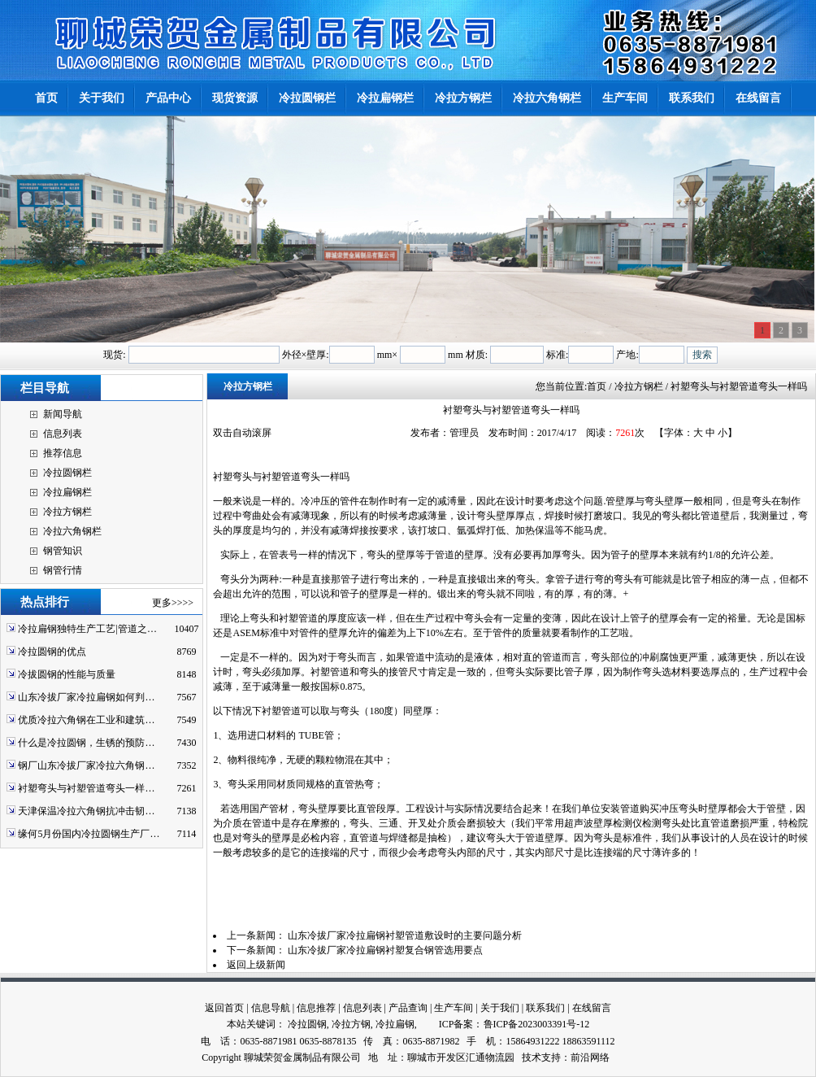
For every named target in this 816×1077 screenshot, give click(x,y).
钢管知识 (62, 550)
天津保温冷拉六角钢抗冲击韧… (86, 811)
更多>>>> (172, 602)
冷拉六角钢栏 (72, 531)
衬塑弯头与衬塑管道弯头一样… (86, 788)
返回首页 (224, 1008)
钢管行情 (62, 570)
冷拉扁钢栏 (67, 492)
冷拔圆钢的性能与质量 (66, 674)
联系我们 (545, 1008)
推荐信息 (62, 453)
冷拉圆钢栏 (67, 472)
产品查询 (408, 1008)
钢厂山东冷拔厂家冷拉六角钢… (86, 765)
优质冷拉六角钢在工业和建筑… (86, 720)
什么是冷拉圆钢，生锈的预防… (86, 742)
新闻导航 (62, 414)
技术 (531, 1057)
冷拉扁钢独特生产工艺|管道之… (87, 628)
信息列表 (62, 433)
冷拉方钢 (351, 1024)
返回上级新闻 (256, 964)
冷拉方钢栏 (67, 511)
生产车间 (453, 1008)
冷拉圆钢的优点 (52, 651)
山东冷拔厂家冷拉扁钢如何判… (86, 697)
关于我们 (499, 1008)
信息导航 (270, 1008)
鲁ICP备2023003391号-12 (537, 1024)
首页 (596, 386)
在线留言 (591, 1008)
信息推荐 (316, 1008)
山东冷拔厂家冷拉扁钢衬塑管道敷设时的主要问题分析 (405, 935)
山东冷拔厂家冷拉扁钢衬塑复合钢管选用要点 (385, 950)
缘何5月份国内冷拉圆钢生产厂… (88, 833)
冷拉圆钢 (307, 1024)
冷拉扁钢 (395, 1024)
